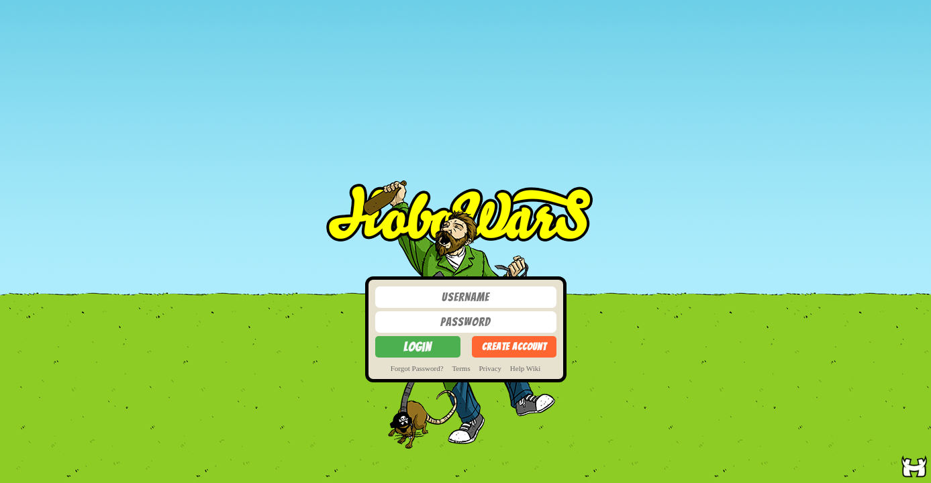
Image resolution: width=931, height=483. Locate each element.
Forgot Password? (417, 368)
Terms (461, 368)
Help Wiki (525, 368)
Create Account (514, 346)
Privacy (490, 368)
